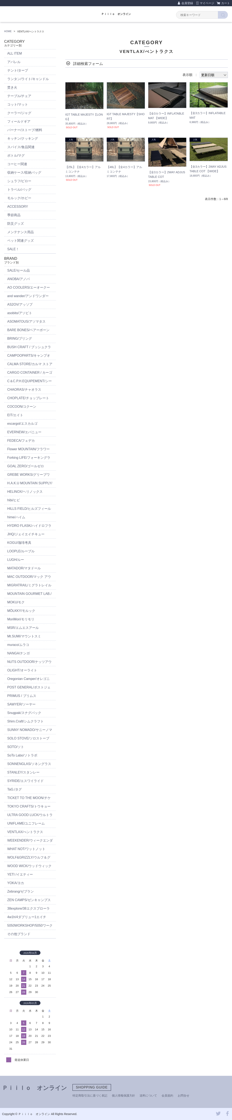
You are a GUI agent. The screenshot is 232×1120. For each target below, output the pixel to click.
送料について (148, 1095)
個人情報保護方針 (123, 1095)
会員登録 (187, 3)
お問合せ (183, 1095)
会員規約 (167, 1095)
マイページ (207, 3)
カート (225, 3)
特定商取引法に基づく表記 (89, 1095)
